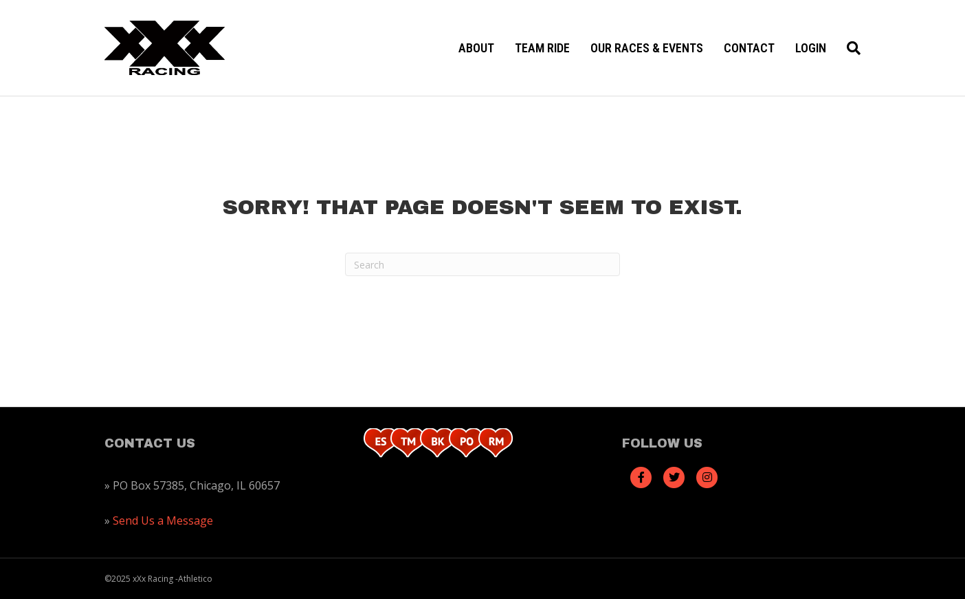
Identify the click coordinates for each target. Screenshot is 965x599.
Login (810, 48)
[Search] (848, 48)
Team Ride (542, 48)
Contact (749, 48)
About (476, 48)
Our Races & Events (646, 48)
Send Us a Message (163, 520)
